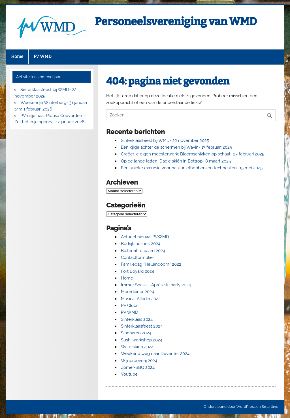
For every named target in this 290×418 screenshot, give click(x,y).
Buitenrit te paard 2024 (143, 250)
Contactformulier (137, 257)
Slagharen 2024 (136, 332)
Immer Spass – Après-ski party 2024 (156, 284)
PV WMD (43, 56)
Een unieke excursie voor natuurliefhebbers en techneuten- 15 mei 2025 (192, 167)
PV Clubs (129, 305)
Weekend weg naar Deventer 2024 (155, 353)
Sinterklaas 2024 (137, 319)
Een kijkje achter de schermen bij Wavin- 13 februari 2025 (176, 147)
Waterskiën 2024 (137, 346)
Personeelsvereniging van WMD (176, 21)
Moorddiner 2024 (137, 291)
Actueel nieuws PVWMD (145, 236)
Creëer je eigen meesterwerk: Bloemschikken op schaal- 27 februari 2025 (192, 154)
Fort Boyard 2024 (137, 271)
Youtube (129, 374)
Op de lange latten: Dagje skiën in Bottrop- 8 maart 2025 (176, 161)
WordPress (245, 406)
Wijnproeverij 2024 (139, 360)
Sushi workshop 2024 (141, 340)
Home (17, 56)
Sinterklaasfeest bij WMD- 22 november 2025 (165, 140)
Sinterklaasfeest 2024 (142, 326)
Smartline (270, 406)
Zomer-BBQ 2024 (138, 367)
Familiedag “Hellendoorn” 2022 (151, 264)
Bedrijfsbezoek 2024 (140, 243)
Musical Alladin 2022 (141, 298)
